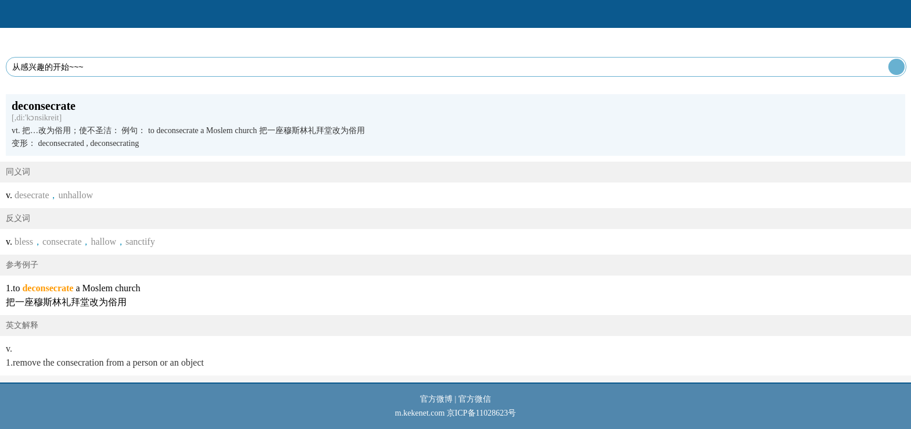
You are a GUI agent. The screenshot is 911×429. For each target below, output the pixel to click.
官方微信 (474, 399)
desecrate (32, 195)
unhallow (75, 195)
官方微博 (436, 399)
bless (24, 241)
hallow (103, 241)
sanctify (140, 241)
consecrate (62, 241)
